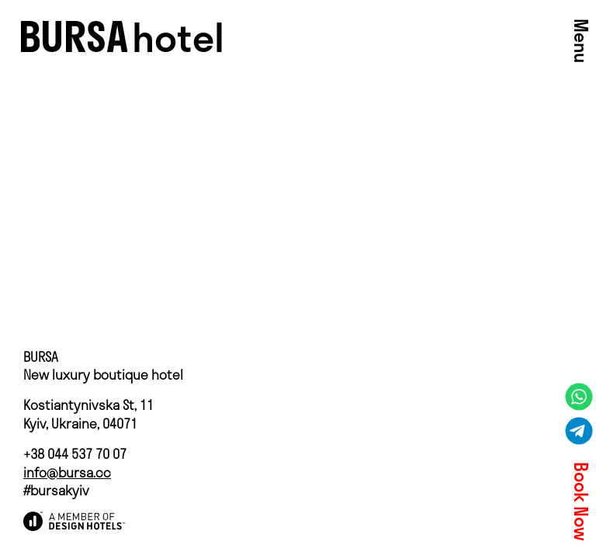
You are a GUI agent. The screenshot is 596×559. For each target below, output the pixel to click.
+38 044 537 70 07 (74, 454)
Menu (581, 41)
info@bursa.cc (67, 472)
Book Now (581, 501)
